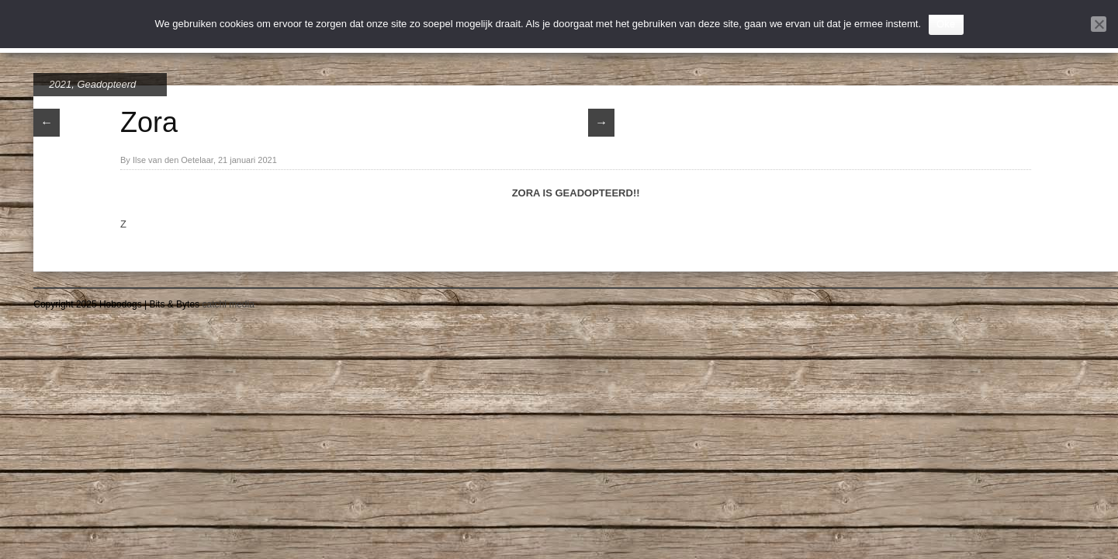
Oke (946, 24)
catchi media (228, 304)
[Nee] (1098, 24)
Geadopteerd (106, 84)
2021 (60, 84)
